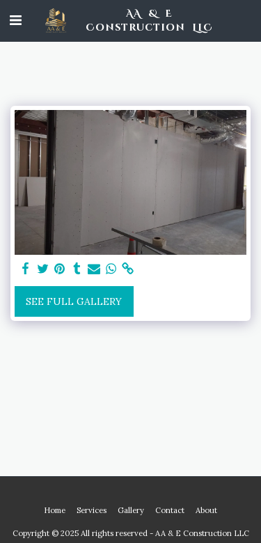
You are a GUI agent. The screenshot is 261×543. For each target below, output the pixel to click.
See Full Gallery (74, 301)
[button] (15, 19)
